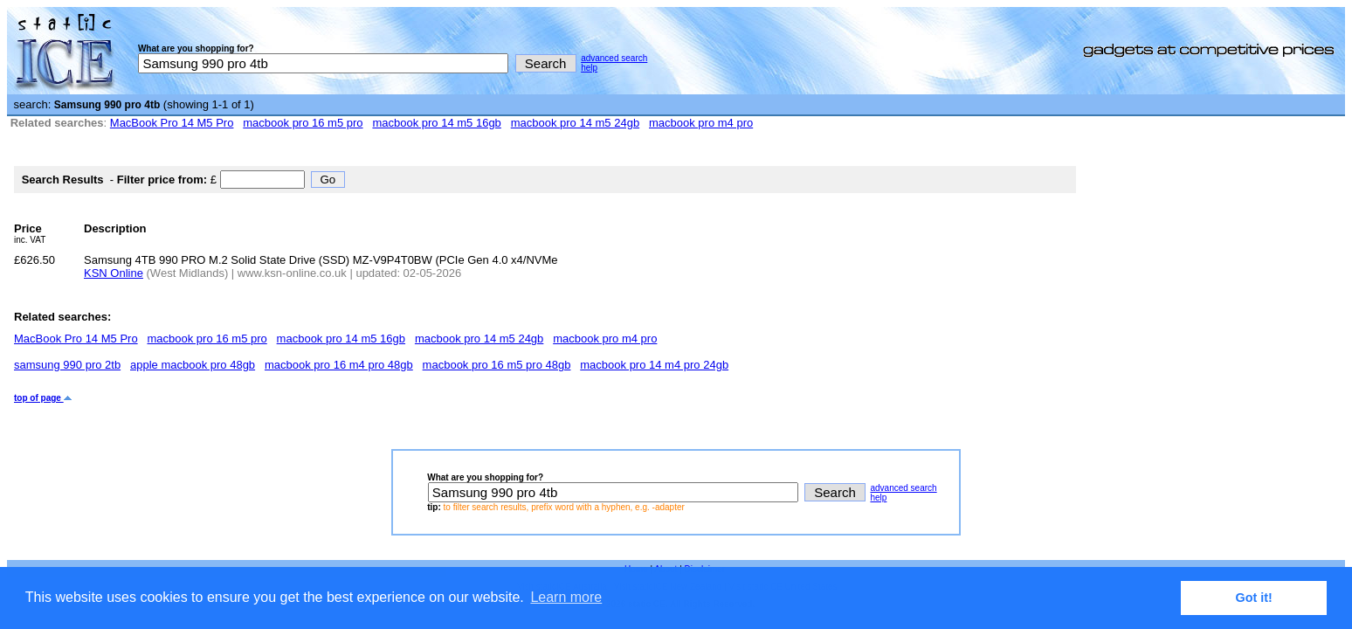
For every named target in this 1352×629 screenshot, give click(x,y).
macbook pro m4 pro (701, 122)
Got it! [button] (1254, 598)
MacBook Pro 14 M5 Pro (172, 122)
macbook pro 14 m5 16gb (436, 122)
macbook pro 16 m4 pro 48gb (339, 364)
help (589, 68)
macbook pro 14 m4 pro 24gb (654, 364)
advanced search (614, 58)
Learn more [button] (566, 597)
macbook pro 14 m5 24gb (575, 122)
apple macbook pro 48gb (192, 364)
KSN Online (113, 273)
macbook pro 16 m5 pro (302, 122)
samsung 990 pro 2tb (67, 364)
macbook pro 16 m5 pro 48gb (497, 364)
